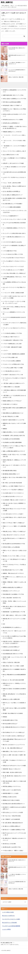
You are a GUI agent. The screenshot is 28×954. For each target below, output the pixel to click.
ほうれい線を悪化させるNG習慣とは (11, 191)
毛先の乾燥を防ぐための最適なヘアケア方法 (13, 594)
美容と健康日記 (7, 2)
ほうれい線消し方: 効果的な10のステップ (12, 194)
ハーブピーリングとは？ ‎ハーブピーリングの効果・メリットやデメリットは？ (14, 302)
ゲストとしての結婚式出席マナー (11, 215)
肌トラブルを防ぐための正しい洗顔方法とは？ (14, 735)
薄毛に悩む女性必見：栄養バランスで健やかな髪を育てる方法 (14, 782)
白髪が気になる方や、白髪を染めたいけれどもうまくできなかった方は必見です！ (14, 642)
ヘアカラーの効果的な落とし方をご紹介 (12, 343)
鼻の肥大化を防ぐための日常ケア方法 (12, 847)
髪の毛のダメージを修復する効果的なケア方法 (14, 829)
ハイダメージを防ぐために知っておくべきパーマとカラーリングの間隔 (14, 297)
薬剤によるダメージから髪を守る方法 (12, 790)
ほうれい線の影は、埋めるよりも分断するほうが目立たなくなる (14, 187)
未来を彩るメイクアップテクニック (11, 590)
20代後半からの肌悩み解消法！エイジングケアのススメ (14, 90)
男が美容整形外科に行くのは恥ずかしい (12, 627)
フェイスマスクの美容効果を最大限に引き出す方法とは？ (17, 70)
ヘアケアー (5, 350)
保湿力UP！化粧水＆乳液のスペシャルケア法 (13, 419)
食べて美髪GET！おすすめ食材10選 (11, 819)
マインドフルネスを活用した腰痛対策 (12, 360)
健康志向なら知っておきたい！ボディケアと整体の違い (14, 424)
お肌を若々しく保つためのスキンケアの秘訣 (13, 163)
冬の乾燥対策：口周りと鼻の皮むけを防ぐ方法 (14, 435)
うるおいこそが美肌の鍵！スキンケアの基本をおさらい (14, 158)
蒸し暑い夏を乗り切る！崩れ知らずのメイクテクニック (17, 48)
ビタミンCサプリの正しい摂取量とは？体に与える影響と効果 (14, 307)
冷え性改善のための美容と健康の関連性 (12, 442)
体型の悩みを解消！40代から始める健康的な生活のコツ (14, 408)
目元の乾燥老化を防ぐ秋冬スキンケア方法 (13, 653)
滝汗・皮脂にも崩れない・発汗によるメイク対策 (14, 615)
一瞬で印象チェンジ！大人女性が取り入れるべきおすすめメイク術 (14, 396)
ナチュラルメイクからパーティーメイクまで (13, 266)
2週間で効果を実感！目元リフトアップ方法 (13, 95)
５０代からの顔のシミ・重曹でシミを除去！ (13, 850)
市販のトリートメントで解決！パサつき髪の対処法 (14, 527)
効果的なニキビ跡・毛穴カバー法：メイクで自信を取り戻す (14, 455)
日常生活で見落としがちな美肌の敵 (11, 547)
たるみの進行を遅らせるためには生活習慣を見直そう (14, 173)
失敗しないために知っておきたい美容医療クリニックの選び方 (14, 504)
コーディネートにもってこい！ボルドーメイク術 (14, 219)
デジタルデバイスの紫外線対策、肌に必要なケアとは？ (14, 246)
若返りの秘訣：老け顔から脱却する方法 (12, 772)
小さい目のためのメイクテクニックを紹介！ (13, 514)
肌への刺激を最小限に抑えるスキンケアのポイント (14, 728)
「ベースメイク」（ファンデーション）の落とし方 (14, 136)
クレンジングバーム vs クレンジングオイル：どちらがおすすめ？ (14, 211)
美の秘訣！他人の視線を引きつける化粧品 (13, 713)
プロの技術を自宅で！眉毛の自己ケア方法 (13, 340)
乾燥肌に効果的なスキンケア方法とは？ (12, 400)
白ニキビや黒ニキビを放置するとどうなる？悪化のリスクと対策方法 (14, 637)
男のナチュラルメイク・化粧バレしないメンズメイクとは (14, 631)
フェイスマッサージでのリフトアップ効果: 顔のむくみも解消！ (14, 323)
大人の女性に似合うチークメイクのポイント (13, 493)
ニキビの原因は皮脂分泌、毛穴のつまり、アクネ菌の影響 (14, 277)
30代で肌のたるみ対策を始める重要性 (12, 102)
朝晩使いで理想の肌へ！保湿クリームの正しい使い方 (14, 583)
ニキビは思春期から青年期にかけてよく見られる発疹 (14, 283)
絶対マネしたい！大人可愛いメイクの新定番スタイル (14, 703)
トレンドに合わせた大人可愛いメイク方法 (13, 254)
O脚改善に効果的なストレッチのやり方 (12, 131)
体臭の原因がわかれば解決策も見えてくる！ (13, 413)
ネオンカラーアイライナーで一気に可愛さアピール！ (14, 288)
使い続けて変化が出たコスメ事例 (11, 416)
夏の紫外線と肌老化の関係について (11, 474)
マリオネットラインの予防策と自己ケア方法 (13, 364)
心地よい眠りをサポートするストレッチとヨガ (14, 534)
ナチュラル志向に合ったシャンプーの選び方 (13, 269)
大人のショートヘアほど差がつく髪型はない (13, 489)
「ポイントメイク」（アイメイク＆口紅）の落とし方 (14, 141)
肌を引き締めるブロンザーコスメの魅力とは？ (14, 732)
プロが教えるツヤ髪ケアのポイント (11, 336)
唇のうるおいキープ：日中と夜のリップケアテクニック (14, 466)
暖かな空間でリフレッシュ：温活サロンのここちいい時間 (14, 577)
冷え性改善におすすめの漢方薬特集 (11, 439)
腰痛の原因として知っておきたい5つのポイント (14, 751)
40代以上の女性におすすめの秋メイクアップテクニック (14, 115)
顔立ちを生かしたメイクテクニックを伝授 (13, 812)
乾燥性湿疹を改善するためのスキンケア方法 (17, 56)
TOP (7, 942)
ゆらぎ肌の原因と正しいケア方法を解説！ (13, 203)
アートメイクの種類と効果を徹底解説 (12, 207)
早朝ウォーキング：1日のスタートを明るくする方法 (14, 551)
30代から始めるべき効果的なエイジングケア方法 (14, 98)
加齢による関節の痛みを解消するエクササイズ (14, 451)
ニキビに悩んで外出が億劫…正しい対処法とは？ (14, 273)
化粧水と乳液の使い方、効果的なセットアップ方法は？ (14, 460)
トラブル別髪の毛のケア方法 (9, 250)
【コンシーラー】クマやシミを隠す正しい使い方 (14, 151)
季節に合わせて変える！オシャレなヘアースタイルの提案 (14, 509)
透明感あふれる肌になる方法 (9, 796)
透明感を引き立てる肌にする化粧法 (11, 800)
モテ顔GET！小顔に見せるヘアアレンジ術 (13, 374)
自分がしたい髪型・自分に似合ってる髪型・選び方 (14, 755)
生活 (4, 624)
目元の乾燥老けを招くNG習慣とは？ (11, 650)
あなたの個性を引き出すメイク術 (11, 154)
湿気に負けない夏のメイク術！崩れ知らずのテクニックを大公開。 (14, 607)
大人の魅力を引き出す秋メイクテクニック (13, 496)
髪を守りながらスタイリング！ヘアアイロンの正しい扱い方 (14, 834)
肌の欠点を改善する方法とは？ (10, 723)
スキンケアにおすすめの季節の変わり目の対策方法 (14, 223)
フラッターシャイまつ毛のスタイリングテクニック (14, 328)
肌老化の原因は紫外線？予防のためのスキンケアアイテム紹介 (14, 740)
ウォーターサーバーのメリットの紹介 (11, 919)
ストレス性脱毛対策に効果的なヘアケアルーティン (14, 228)
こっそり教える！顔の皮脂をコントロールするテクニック (17, 63)
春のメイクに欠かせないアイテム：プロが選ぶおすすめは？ (14, 565)
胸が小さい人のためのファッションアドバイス (14, 744)
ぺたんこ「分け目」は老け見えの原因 (12, 182)
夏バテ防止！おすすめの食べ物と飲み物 (12, 482)
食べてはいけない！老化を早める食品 (12, 815)
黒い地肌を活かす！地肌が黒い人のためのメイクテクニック (14, 839)
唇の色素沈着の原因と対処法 (9, 470)
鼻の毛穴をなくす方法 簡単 (9, 843)
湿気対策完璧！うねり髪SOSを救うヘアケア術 (14, 611)
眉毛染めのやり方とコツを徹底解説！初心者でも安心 (14, 670)
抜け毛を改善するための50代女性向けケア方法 (14, 543)
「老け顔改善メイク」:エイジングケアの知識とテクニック (14, 146)
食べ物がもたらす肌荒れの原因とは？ (12, 826)
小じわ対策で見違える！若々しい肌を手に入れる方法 (14, 518)
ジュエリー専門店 (6, 929)
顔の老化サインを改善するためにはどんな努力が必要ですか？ (14, 808)
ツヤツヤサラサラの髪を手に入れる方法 (12, 242)
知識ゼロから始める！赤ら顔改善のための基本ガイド (14, 689)
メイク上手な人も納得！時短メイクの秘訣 (13, 367)
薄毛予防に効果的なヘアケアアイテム (12, 786)
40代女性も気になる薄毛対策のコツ (11, 123)
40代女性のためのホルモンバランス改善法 (13, 119)
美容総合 (5, 716)
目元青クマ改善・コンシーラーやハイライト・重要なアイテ (14, 658)
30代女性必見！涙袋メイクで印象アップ (12, 105)
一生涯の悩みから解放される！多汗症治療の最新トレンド (14, 391)
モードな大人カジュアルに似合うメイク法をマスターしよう (14, 378)
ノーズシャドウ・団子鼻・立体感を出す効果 (13, 292)
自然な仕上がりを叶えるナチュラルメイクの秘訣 (14, 765)
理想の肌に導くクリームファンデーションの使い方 (14, 619)
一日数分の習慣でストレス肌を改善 (11, 386)
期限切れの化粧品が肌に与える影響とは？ (13, 587)
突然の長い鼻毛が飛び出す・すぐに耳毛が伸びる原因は (14, 694)
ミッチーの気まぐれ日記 (8, 912)
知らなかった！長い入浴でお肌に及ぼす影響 (13, 680)
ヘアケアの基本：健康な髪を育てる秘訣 (12, 347)
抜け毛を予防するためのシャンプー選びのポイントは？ (14, 539)
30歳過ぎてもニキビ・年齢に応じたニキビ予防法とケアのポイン (14, 109)
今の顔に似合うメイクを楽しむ (10, 404)
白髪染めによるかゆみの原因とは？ (11, 646)
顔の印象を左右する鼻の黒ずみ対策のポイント (14, 803)
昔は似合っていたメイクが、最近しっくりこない (14, 555)
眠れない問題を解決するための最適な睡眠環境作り (14, 675)
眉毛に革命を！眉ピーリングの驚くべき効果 (13, 665)
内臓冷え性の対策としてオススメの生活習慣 (13, 432)
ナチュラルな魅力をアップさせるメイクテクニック (14, 262)
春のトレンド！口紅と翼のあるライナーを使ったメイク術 (14, 560)
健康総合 (5, 428)
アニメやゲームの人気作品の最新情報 (11, 926)
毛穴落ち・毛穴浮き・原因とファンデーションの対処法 (14, 602)
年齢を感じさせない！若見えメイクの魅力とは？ (14, 531)
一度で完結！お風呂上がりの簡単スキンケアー (14, 383)
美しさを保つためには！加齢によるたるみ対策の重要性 (14, 709)
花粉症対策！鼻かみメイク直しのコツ (12, 769)
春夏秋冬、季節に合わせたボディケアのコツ (13, 573)
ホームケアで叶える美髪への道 (10, 357)
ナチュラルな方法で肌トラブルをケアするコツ (14, 257)
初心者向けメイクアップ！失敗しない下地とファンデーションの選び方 (14, 446)
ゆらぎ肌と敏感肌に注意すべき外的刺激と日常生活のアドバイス (14, 199)
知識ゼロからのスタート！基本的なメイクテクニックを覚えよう (14, 684)
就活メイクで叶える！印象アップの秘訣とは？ (14, 522)
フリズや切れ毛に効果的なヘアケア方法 (12, 333)
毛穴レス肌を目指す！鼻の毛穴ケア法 (12, 597)
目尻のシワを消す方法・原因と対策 (16, 77)
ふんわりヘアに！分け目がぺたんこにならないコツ (14, 178)
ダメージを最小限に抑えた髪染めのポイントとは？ (14, 237)
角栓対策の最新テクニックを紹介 (11, 793)
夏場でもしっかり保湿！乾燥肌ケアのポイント (14, 486)
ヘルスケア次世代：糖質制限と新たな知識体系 (14, 354)
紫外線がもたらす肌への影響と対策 (11, 699)
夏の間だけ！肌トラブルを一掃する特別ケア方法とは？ (14, 478)
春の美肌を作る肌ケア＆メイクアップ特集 (13, 570)
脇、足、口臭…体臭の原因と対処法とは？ (13, 748)
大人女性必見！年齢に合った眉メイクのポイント (14, 499)
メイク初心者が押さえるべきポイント (12, 371)
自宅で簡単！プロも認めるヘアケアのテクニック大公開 (14, 761)
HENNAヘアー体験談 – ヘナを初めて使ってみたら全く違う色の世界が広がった (15, 127)
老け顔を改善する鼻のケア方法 (10, 720)
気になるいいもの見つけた (8, 915)
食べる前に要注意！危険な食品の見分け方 (13, 822)
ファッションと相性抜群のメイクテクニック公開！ (14, 313)
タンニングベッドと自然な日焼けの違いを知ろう (14, 233)
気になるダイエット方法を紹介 (9, 922)
